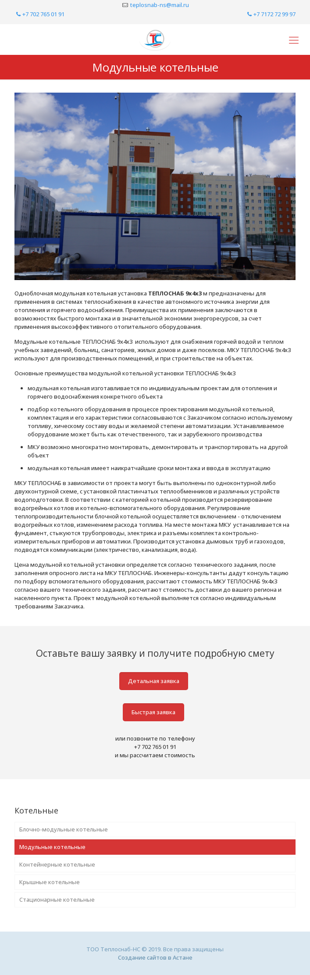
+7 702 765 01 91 (39, 14)
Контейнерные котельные (57, 864)
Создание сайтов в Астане (155, 957)
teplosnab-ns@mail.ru (159, 5)
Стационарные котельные (57, 899)
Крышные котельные (49, 882)
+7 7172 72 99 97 (271, 14)
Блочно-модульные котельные (63, 829)
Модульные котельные (52, 847)
